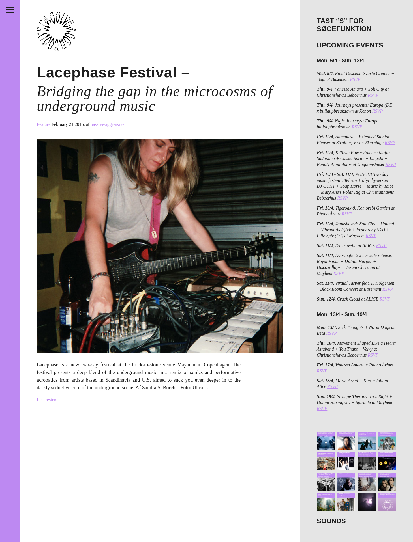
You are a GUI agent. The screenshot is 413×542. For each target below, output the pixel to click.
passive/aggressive (107, 124)
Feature (44, 124)
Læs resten (46, 399)
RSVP (355, 79)
